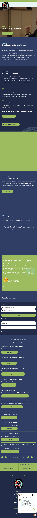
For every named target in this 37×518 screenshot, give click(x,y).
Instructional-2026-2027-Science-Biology (12, 346)
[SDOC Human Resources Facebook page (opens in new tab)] (12, 476)
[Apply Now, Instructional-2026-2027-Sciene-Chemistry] (13, 374)
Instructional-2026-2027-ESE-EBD (9, 423)
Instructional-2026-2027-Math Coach (11, 412)
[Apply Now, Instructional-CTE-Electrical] (15, 395)
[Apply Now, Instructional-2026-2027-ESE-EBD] (9, 428)
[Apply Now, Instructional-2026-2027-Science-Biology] (9, 352)
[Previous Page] (6, 457)
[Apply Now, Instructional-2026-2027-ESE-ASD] (10, 439)
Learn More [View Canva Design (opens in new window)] (7, 191)
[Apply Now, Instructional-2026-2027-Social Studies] (8, 385)
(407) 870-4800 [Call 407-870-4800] (18, 499)
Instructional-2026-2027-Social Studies (11, 379)
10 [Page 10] (13, 457)
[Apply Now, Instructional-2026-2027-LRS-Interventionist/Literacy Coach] (12, 406)
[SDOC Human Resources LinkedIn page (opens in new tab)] (24, 476)
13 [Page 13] (19, 457)
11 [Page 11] (15, 457)
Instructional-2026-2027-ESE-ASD (9, 433)
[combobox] (18, 311)
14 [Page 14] (21, 457)
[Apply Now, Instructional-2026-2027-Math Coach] (9, 417)
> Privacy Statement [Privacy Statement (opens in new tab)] (9, 464)
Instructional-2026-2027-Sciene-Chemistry (12, 368)
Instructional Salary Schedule (8, 230)
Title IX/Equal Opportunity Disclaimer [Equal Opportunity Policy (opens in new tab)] (27, 464)
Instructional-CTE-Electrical (8, 390)
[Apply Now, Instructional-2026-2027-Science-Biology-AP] (9, 363)
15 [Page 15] (23, 457)
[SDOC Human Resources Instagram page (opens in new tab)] (20, 476)
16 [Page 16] (25, 457)
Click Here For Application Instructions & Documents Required (23, 1)
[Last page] (32, 457)
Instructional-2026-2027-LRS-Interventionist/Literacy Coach (17, 401)
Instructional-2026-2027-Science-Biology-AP (12, 357)
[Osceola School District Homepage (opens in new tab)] (5, 5)
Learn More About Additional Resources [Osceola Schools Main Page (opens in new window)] (10, 124)
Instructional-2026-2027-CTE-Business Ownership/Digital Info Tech (17, 445)
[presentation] (4, 286)
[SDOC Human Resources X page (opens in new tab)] (16, 476)
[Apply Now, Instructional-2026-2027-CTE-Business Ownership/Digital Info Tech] (10, 451)
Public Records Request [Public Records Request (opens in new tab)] (27, 468)
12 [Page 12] (17, 457)
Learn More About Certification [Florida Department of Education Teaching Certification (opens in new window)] (9, 116)
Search (18, 315)
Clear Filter (3, 331)
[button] (34, 310)
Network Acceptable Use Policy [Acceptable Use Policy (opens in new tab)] (9, 468)
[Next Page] (28, 457)
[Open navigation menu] (32, 4)
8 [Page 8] (9, 457)
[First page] (2, 457)
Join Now (18, 509)
